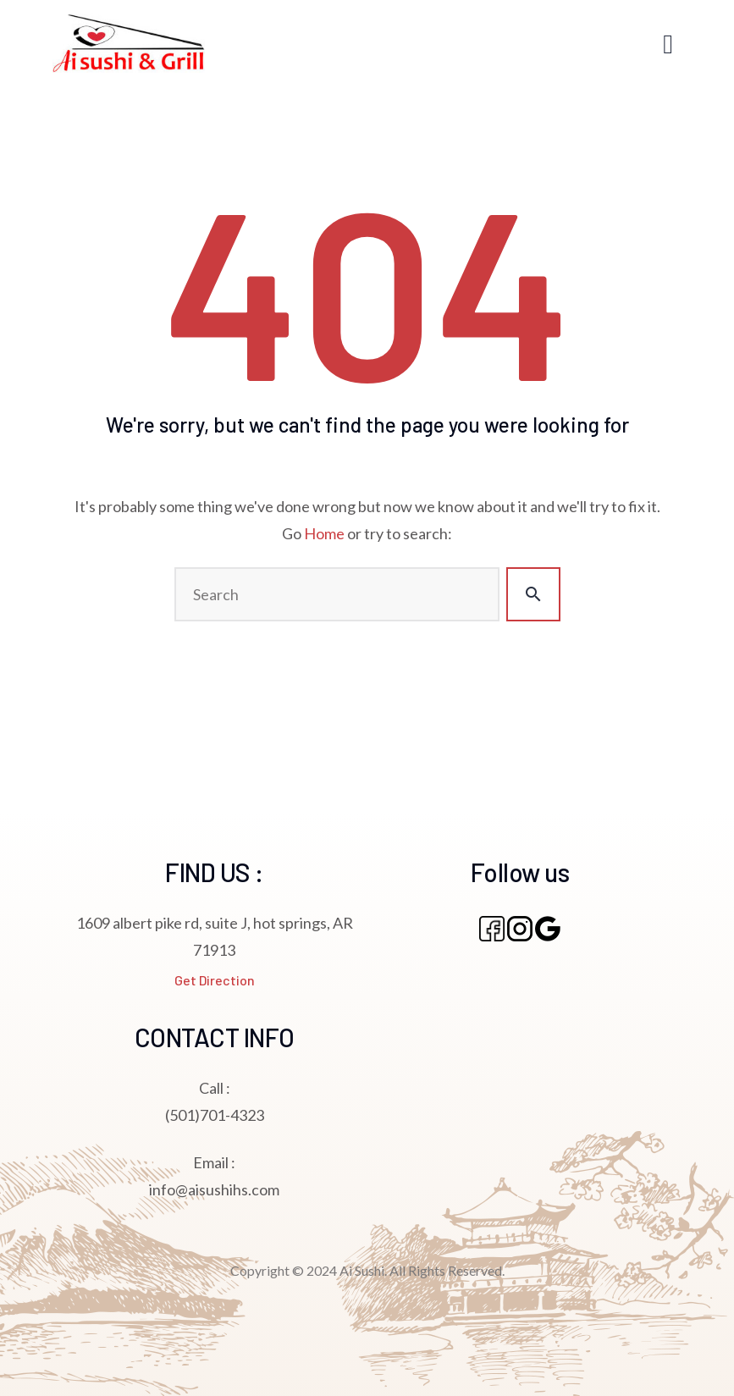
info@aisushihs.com (214, 1189)
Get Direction (214, 980)
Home (324, 533)
